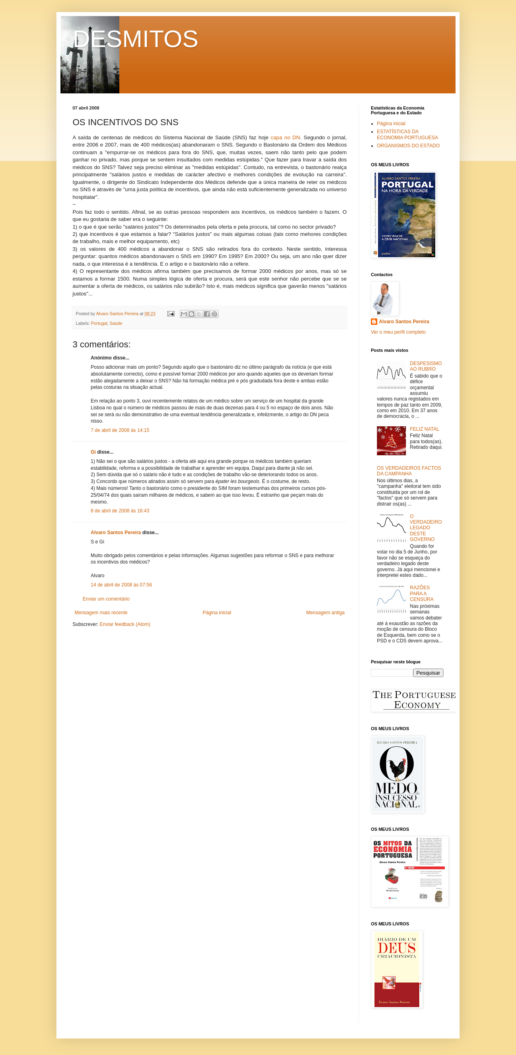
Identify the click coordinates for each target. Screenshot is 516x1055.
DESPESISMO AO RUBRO (426, 366)
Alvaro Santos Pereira (116, 532)
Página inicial (217, 612)
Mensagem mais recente (101, 612)
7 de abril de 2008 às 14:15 (120, 430)
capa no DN (285, 137)
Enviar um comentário (106, 599)
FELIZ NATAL (424, 429)
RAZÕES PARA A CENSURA (422, 593)
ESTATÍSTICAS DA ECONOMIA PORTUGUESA (407, 134)
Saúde (116, 323)
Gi (93, 452)
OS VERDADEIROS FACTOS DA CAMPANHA (409, 471)
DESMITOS (135, 38)
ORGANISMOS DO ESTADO (408, 146)
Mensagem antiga (325, 612)
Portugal (99, 323)
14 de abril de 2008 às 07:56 (121, 585)
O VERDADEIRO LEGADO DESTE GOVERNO (426, 528)
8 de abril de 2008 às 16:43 (120, 511)
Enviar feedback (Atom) (125, 624)
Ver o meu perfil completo (398, 332)
